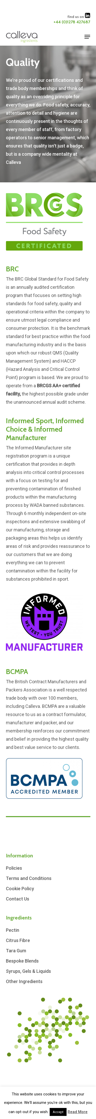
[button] (87, 36)
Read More (78, 1112)
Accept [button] (58, 1112)
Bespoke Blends (22, 961)
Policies (14, 868)
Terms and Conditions (28, 878)
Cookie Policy (20, 888)
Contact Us (17, 899)
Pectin (12, 930)
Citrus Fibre (18, 940)
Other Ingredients (24, 981)
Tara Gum (16, 950)
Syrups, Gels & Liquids (28, 971)
